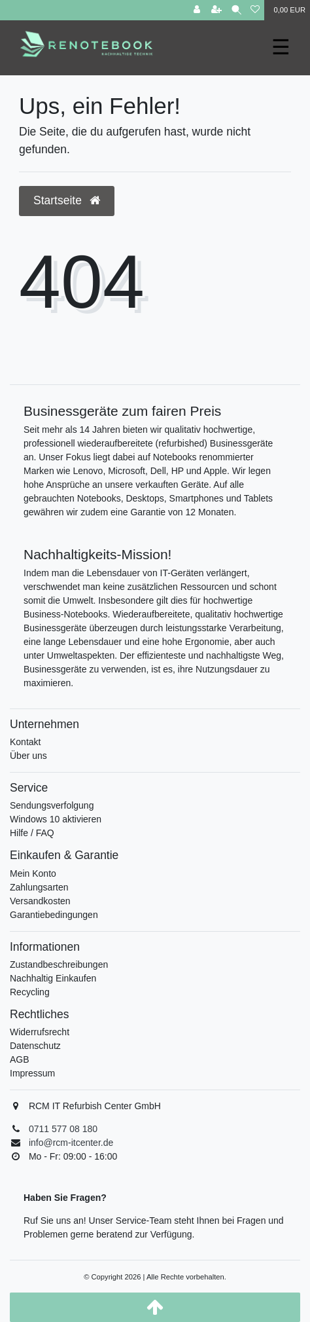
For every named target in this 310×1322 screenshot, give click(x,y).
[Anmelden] (197, 10)
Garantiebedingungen (54, 914)
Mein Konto (33, 873)
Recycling (30, 992)
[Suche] (236, 10)
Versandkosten (40, 901)
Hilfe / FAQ (32, 833)
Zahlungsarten (39, 887)
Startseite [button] (66, 200)
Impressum (32, 1073)
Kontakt (25, 742)
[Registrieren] (216, 10)
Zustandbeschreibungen (59, 964)
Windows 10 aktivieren (55, 819)
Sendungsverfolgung (52, 805)
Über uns (28, 755)
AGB (19, 1059)
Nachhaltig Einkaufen (53, 978)
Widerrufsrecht (39, 1032)
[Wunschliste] (255, 10)
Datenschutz (35, 1045)
